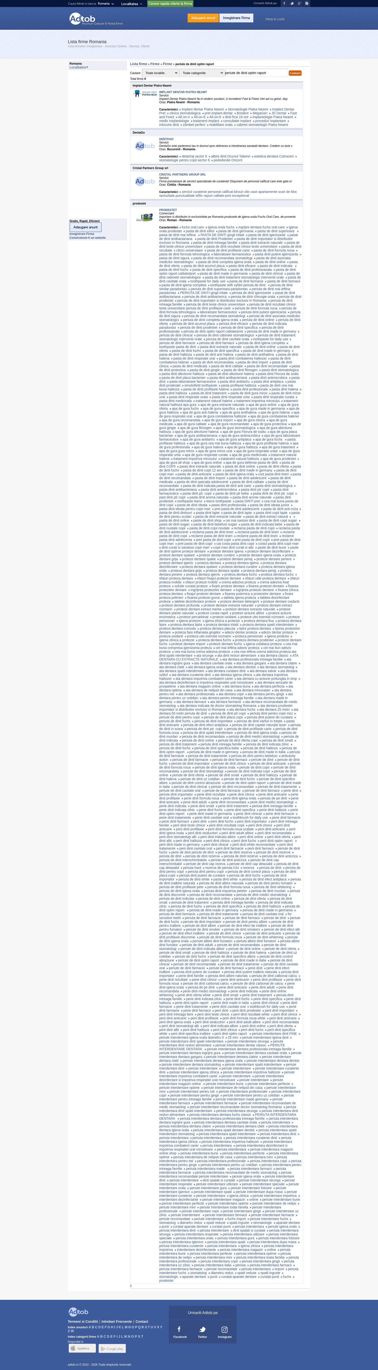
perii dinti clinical (216, 844)
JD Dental (278, 113)
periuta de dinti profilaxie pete (181, 887)
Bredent (243, 113)
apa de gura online (263, 405)
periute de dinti (262, 760)
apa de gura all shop (174, 462)
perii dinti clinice (260, 825)
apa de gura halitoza (242, 447)
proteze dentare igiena (226, 551)
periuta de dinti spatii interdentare (208, 733)
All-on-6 (199, 117)
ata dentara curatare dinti (227, 671)
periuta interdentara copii (268, 1161)
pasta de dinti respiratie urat (194, 358)
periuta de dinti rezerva (202, 856)
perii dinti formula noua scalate (231, 829)
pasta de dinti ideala (192, 505)
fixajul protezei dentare (204, 594)
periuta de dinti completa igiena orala (210, 320)
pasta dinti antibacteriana (228, 378)
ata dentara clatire (283, 663)
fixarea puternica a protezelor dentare (253, 594)
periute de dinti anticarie (268, 763)
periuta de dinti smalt (277, 740)
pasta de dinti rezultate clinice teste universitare (241, 246)
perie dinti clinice (241, 794)
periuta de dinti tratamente (207, 756)
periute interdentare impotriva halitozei (251, 1072)
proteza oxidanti (171, 636)
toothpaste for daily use (207, 281)
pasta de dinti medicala (190, 366)
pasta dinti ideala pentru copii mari (184, 509)
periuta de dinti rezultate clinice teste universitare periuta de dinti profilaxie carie (227, 306)
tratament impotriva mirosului (258, 401)
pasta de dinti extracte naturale (218, 516)
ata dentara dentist (242, 667)
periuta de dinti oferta (250, 898)
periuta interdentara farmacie (180, 1269)
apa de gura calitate (191, 424)
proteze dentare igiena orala (260, 555)
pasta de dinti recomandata (213, 362)
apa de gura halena (275, 412)
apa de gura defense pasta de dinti (252, 462)
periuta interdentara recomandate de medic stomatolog (236, 1172)
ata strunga (204, 655)
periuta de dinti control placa (249, 871)
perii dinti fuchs (222, 821)
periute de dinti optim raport (244, 783)
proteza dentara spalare (199, 567)
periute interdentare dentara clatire (232, 1057)
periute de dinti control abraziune (195, 783)
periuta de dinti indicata (176, 898)
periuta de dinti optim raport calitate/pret (213, 331)
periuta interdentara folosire (278, 1238)
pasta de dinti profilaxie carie (228, 250)
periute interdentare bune (224, 1084)
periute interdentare (202, 1068)
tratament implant (206, 121)
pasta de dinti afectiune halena (231, 374)
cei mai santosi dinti (240, 520)
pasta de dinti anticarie (194, 474)
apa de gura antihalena (239, 412)
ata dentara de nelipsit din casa (209, 690)
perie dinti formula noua (201, 798)
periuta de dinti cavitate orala (227, 339)
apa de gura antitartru (198, 439)
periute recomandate (174, 1219)
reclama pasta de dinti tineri (212, 532)
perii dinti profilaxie (190, 829)
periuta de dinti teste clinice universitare (215, 304)
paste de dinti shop (207, 520)
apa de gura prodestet (279, 459)
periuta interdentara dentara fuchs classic (220, 1115)
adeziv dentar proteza (241, 632)
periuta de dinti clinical (176, 335)
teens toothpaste (218, 501)
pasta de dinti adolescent (248, 478)
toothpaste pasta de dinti (177, 347)
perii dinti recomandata (274, 833)
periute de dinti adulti (197, 945)
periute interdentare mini (177, 1207)
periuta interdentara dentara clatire (185, 1126)
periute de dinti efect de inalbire (243, 925)
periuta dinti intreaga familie (221, 744)
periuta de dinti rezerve (241, 856)
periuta (240, 1265)
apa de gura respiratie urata (257, 451)
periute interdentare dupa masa (259, 1192)
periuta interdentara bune (199, 1153)
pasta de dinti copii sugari (278, 520)
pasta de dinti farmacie (246, 281)
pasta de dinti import (253, 362)
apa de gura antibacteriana (197, 435)
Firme (155, 64)
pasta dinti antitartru (235, 381)
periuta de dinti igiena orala (257, 733)
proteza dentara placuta (217, 628)
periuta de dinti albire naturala (221, 883)
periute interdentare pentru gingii (194, 1095)
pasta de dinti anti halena (215, 354)
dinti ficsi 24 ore (236, 117)
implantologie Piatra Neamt (272, 117)
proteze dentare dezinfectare (268, 551)
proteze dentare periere (274, 559)
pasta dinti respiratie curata (274, 397)
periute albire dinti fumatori (212, 941)
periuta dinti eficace (233, 324)
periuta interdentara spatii (226, 1242)
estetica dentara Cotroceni (274, 156)
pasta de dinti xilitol (200, 231)
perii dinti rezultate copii (226, 825)
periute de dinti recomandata (238, 945)
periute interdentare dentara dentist (273, 1061)
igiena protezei (190, 621)
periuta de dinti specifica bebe (216, 748)
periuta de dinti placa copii (223, 717)
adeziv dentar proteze (277, 632)
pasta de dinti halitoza (175, 354)
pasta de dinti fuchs (174, 270)
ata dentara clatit (171, 667)
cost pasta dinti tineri (273, 474)
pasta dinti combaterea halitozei (243, 358)
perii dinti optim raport (277, 841)
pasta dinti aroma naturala (209, 497)
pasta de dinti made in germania (224, 273)
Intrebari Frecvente (116, 1321)
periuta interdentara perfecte (243, 1153)
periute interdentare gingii (242, 1211)
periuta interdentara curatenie (181, 1246)
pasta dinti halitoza (173, 393)
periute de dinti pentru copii (179, 717)
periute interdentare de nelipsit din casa (233, 1088)
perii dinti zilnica (218, 841)
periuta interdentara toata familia (260, 1257)
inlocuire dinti (169, 125)
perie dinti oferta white (193, 995)
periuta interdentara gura (235, 1238)
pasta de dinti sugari (174, 524)
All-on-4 (184, 117)
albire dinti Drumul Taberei (230, 156)
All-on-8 (215, 117)
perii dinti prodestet (246, 1010)
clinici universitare (189, 250)
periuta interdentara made (206, 1169)
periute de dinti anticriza (228, 860)
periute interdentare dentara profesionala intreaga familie (249, 1049)
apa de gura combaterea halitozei (221, 416)
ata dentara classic (274, 655)
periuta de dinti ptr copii (228, 713)
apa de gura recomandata (181, 420)
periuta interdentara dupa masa (273, 1242)
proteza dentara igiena (242, 563)
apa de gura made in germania (262, 408)
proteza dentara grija (186, 571)
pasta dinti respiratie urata (188, 397)
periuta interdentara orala (194, 1238)
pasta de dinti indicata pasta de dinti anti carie (217, 486)
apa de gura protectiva (270, 424)
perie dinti (291, 790)
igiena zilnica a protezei (222, 621)
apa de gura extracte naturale (222, 405)
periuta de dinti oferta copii (238, 740)
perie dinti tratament (233, 806)
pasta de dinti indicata (276, 266)
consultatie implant (237, 121)
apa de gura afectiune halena (196, 432)
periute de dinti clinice (230, 763)
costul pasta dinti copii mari (278, 543)
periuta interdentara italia (212, 1265)
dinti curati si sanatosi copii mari (185, 547)
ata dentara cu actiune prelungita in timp (267, 679)
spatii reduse (215, 1223)
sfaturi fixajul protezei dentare (219, 578)
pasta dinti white (225, 879)
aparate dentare (288, 1223)
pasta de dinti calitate (227, 366)
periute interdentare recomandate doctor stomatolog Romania (236, 1107)
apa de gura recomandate (229, 424)
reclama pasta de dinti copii (254, 528)
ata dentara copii (231, 694)
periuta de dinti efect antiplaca (205, 725)
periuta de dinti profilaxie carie (249, 729)
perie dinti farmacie (280, 814)
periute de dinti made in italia (244, 960)
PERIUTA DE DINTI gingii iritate (204, 293)
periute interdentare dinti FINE (274, 1034)
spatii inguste (239, 1223)
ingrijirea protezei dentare (255, 590)
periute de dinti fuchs (239, 779)
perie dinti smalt (202, 806)
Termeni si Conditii (83, 1321)
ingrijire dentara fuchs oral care (261, 227)
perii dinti (200, 821)
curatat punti (221, 1226)
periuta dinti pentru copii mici (271, 713)
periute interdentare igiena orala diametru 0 (191, 1037)
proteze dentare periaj (236, 559)
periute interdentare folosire (251, 1188)
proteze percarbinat (194, 617)
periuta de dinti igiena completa (261, 343)
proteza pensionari (249, 636)
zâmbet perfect (194, 125)
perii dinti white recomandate (253, 844)
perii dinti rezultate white (251, 1014)
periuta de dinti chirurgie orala (253, 297)
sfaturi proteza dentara (176, 578)
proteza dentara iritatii (222, 625)
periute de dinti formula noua (220, 937)
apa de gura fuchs (185, 408)
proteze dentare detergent (239, 601)
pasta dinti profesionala (250, 389)
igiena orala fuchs (221, 227)
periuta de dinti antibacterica (205, 297)
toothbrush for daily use (250, 817)
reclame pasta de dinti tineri (211, 536)
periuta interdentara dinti (278, 1134)
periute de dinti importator (190, 763)
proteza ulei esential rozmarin (209, 636)
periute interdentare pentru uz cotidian (251, 1095)
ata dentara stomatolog (277, 667)
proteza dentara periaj (259, 571)
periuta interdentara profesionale (221, 1161)
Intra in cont (275, 19)
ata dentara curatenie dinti (191, 675)
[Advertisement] (87, 145)
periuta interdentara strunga (237, 1111)
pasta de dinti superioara (276, 231)
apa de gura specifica (219, 408)
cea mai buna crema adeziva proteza (202, 652)
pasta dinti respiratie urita (231, 397)
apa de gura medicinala (249, 455)
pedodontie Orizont (228, 160)
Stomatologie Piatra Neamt (248, 109)
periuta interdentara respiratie (197, 1234)
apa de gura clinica (251, 420)
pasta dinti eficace (242, 266)
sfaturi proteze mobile (201, 582)
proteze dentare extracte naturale (228, 605)
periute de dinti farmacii (262, 790)
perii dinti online (251, 837)
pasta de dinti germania (236, 231)
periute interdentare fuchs (269, 1219)
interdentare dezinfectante (178, 1199)
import (279, 1269)
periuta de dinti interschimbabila (183, 860)
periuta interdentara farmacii (251, 1169)
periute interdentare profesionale (243, 1091)
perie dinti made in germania (210, 814)
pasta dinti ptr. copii (196, 493)
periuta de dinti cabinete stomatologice (225, 335)
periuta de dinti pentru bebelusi (254, 756)
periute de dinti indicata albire (202, 949)
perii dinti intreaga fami (176, 1014)
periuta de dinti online (258, 320)
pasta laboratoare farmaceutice (192, 381)
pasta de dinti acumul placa (204, 266)
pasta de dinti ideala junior (269, 505)
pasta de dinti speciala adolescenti (202, 482)
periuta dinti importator (176, 794)
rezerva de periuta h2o (222, 868)
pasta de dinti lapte (237, 513)
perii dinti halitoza (189, 841)
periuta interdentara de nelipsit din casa (202, 1157)
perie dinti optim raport (192, 1003)
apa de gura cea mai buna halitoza (215, 443)
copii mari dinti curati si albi (233, 547)
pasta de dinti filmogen (240, 370)
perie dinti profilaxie (267, 979)
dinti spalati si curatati (219, 1180)
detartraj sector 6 (194, 156)
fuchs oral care (193, 227)
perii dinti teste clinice (189, 825)
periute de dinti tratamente (277, 787)
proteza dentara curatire (239, 567)
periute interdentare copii (200, 1211)
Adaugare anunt (203, 18)
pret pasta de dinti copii (213, 540)
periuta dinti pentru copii (206, 871)
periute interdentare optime (179, 1088)
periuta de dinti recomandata (203, 736)
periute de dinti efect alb (282, 929)
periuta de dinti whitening (272, 887)
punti (165, 1226)
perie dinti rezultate (211, 794)
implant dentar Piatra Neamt (203, 109)
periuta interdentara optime (256, 1253)
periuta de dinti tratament (178, 744)
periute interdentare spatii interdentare (253, 1064)
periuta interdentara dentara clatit (239, 1126)
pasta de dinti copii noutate (209, 528)
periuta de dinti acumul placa (193, 324)
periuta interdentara (275, 1122)
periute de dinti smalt (223, 775)
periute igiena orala (246, 1176)
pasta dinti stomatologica (280, 370)
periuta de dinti (170, 856)
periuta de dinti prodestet (198, 327)
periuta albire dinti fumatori (256, 941)
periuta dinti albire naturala (228, 976)
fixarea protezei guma (203, 598)
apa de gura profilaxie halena (267, 443)
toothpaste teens (189, 501)
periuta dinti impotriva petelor (225, 891)
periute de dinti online (245, 949)
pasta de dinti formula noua (274, 250)
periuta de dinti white (193, 879)
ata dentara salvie (263, 671)
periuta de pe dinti (273, 798)
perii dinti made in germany (179, 844)
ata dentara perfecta (269, 686)
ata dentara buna (237, 686)
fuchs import (237, 1219)
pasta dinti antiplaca (269, 381)
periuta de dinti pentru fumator (270, 883)
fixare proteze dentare (228, 586)
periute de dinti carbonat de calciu (258, 983)
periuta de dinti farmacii (216, 343)
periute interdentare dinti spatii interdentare (191, 1041)
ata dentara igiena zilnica (233, 675)
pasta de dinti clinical (267, 273)
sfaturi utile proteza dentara (265, 578)
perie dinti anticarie (272, 794)
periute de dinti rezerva (235, 852)
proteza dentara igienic (203, 574)
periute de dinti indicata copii (248, 771)
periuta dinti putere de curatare (270, 717)
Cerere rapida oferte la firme (170, 4)
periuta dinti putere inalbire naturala (250, 972)
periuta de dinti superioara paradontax (219, 289)
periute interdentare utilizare (217, 1184)
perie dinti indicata (173, 806)
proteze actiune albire (248, 613)
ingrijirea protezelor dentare (211, 590)
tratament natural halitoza (240, 459)
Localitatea (129, 4)
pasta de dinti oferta (274, 466)
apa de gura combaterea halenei (274, 416)
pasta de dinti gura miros (248, 393)
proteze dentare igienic (176, 563)
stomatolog (167, 1223)
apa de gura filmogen (196, 428)
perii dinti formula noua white (244, 1018)
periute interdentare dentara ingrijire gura (190, 1053)
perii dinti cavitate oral (195, 848)
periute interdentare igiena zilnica (194, 1072)
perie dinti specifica (241, 810)
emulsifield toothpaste (200, 385)
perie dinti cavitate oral (212, 817)
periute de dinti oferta (188, 775)
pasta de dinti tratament (208, 393)
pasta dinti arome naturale (252, 497)
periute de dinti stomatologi (203, 771)
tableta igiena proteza (240, 598)
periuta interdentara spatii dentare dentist (224, 1130)
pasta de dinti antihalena (255, 354)
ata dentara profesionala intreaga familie (252, 659)
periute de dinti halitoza (260, 775)
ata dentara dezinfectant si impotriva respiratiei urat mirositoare (206, 682)
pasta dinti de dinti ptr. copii (273, 493)
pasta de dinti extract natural (266, 516)
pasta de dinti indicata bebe (261, 524)
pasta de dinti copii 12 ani (202, 470)
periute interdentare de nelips (274, 1203)
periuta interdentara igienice (182, 1242)
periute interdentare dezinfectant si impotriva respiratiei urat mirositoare (221, 1078)
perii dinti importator (252, 821)
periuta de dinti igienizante (251, 293)
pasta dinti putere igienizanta (276, 254)
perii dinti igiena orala (175, 1022)
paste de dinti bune (272, 547)
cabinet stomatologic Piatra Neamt (262, 125)
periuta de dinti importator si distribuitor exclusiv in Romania (222, 300)
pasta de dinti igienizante (266, 235)
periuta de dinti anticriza (280, 856)
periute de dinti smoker (203, 929)
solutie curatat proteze (191, 586)
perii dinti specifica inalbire (190, 1034)
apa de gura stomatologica (236, 428)
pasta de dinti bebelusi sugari (215, 524)
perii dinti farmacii (261, 848)
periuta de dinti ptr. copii (205, 729)
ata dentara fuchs (242, 709)
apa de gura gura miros (176, 451)
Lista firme (138, 64)
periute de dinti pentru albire (246, 922)
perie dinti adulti (195, 802)
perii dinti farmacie (229, 848)
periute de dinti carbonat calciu (206, 983)
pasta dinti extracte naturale (262, 243)
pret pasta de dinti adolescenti (237, 509)
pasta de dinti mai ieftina (178, 235)
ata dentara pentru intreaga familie (228, 698)
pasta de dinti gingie (205, 370)
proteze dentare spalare (177, 555)
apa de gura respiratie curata (206, 455)
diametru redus (191, 1223)
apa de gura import (218, 420)
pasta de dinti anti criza (280, 509)
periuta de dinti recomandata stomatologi (214, 316)
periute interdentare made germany (242, 1099)
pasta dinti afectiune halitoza (183, 374)
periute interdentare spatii (213, 1192)
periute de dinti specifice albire (232, 956)
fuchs (287, 1277)
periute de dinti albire (200, 925)
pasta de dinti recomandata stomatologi (223, 258)
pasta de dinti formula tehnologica (184, 254)
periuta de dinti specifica (239, 327)
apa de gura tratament (278, 447)
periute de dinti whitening (265, 937)
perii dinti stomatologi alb (177, 837)
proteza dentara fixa (259, 621)
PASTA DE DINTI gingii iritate (222, 235)
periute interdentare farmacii (226, 1215)
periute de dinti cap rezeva (205, 864)
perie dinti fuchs (211, 810)
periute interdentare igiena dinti (265, 1037)
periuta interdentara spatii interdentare (227, 1134)
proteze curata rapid (213, 613)
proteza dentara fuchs (240, 574)
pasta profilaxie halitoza (238, 385)
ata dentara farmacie (225, 702)
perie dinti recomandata (228, 802)
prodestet (166, 1280)
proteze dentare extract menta (199, 609)
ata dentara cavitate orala (213, 663)
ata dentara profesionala (196, 694)
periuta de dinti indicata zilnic (267, 744)
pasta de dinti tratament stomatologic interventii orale (244, 277)
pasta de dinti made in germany (266, 351)
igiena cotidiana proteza (264, 644)
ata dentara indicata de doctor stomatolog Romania (218, 706)
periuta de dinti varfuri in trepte (259, 721)
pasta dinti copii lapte (272, 513)
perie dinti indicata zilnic (177, 810)
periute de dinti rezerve (273, 852)
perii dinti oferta (278, 837)
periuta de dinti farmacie (177, 343)
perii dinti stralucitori (203, 833)
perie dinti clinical (249, 814)
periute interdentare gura (208, 1188)
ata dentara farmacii (191, 702)
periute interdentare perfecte (269, 1084)
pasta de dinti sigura (174, 258)
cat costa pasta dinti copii (235, 543)
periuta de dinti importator (213, 721)
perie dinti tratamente (175, 817)
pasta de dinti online (271, 262)
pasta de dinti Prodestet (215, 239)
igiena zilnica (239, 1196)
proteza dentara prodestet (254, 640)
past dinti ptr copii (172, 497)
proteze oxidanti (224, 617)
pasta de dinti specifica (209, 270)
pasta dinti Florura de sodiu (278, 374)
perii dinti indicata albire (218, 837)
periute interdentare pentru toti (192, 1091)
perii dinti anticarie (271, 829)
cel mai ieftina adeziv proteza (237, 648)
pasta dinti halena (285, 389)
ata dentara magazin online (200, 686)
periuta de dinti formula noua (256, 308)
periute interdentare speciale (263, 1184)
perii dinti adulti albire (238, 833)
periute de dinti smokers (242, 929)
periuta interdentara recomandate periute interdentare (225, 1174)
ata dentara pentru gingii (266, 694)
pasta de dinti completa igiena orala (224, 262)
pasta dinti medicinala (175, 401)
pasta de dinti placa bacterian (184, 378)
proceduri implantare (270, 121)
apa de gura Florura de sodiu (244, 432)
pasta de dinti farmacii (283, 281)
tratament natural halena (214, 401)
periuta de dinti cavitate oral (263, 914)
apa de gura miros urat (215, 451)
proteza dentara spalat (222, 571)
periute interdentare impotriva (275, 1196)
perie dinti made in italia (231, 1003)
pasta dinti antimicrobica (269, 378)
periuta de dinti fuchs (174, 721)
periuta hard (192, 868)
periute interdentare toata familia (224, 1207)
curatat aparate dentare (190, 1226)
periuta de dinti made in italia (264, 752)
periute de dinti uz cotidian (200, 779)
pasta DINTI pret (247, 501)
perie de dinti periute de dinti (192, 852)
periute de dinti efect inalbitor (183, 933)
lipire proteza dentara (255, 628)
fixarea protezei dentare (266, 586)
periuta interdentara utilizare (243, 1234)
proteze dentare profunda (181, 605)
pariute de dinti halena (249, 952)
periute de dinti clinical (190, 787)
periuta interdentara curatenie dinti (251, 1138)
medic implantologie (174, 121)
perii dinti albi (169, 1030)
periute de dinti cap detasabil (250, 864)
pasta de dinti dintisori (175, 513)
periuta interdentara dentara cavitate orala (225, 1122)
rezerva (249, 868)
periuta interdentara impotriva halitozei (230, 1142)
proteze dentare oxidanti (281, 601)
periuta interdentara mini (254, 1157)
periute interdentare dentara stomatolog (191, 1064)
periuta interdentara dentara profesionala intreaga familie (222, 1118)
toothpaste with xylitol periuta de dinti (238, 285)
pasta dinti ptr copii (255, 489)
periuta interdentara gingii (261, 1261)
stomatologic (262, 1223)
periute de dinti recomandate (232, 787)
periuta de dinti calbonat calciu (274, 976)
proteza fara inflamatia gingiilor (198, 632)
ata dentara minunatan (253, 690)
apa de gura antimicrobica (240, 435)
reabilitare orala (221, 125)
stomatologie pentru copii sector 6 (184, 160)
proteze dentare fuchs (225, 644)
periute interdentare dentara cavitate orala (255, 1053)
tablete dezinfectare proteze (195, 601)
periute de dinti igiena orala (215, 767)
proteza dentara (209, 563)
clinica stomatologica (185, 113)
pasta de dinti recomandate (267, 366)
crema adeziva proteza (239, 582)
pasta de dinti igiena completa (184, 285)
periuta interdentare (184, 1180)
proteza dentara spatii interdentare (268, 625)
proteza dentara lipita (186, 625)
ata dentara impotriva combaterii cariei (204, 679)
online (253, 1199)
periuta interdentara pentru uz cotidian (229, 1165)
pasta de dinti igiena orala (235, 474)
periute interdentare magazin (223, 1199)
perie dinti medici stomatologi (272, 802)
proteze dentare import (188, 644)
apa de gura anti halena (200, 412)
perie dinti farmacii (175, 821)
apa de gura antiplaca (235, 439)
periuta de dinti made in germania (268, 910)
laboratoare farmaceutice (232, 254)
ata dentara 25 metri (274, 709)
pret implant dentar (219, 113)
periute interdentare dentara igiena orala (212, 1061)
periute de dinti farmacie (222, 790)
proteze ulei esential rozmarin (262, 617)
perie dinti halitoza (273, 810)
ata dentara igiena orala (206, 667)
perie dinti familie (191, 976)
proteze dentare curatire (217, 555)
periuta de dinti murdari (268, 891)
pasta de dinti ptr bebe (232, 493)
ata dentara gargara (251, 663)
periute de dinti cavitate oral (180, 790)
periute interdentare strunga (248, 1041)
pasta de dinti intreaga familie (215, 243)
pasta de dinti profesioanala (251, 270)
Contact (141, 1321)
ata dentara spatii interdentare (181, 671)
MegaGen (260, 113)
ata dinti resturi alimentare (236, 655)
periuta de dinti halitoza (260, 748)
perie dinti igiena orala (239, 798)
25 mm (233, 1037)
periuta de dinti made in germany (271, 331)
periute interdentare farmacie (215, 1103)
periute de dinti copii (254, 767)
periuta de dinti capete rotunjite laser (259, 725)
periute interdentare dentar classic (241, 1045)
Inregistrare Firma (236, 18)
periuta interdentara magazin (241, 1250)
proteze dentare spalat (199, 559)
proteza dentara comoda (177, 628)
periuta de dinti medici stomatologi (254, 736)
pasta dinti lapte (208, 513)
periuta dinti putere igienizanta (263, 312)
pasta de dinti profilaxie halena (206, 389)
